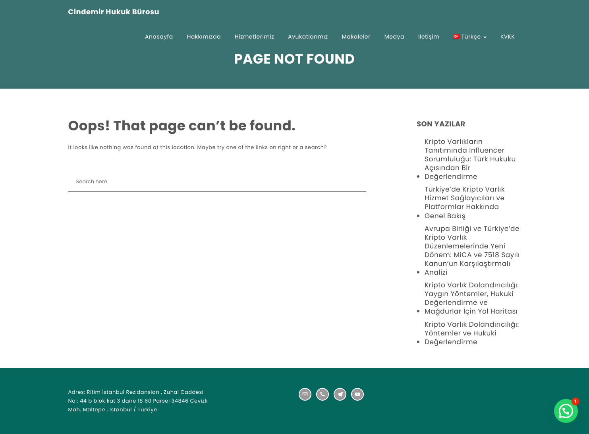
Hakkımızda (204, 37)
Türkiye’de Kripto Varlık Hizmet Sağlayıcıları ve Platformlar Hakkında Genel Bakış (465, 202)
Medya (394, 37)
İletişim (428, 37)
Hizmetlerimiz (254, 37)
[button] (566, 411)
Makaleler (356, 37)
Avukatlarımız (308, 37)
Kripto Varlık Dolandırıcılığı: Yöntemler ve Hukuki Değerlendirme (472, 333)
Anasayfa (159, 37)
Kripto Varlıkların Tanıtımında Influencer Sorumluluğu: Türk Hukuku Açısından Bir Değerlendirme (470, 159)
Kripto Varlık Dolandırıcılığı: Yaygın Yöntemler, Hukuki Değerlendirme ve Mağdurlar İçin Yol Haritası (472, 298)
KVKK (507, 37)
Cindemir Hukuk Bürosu (114, 12)
